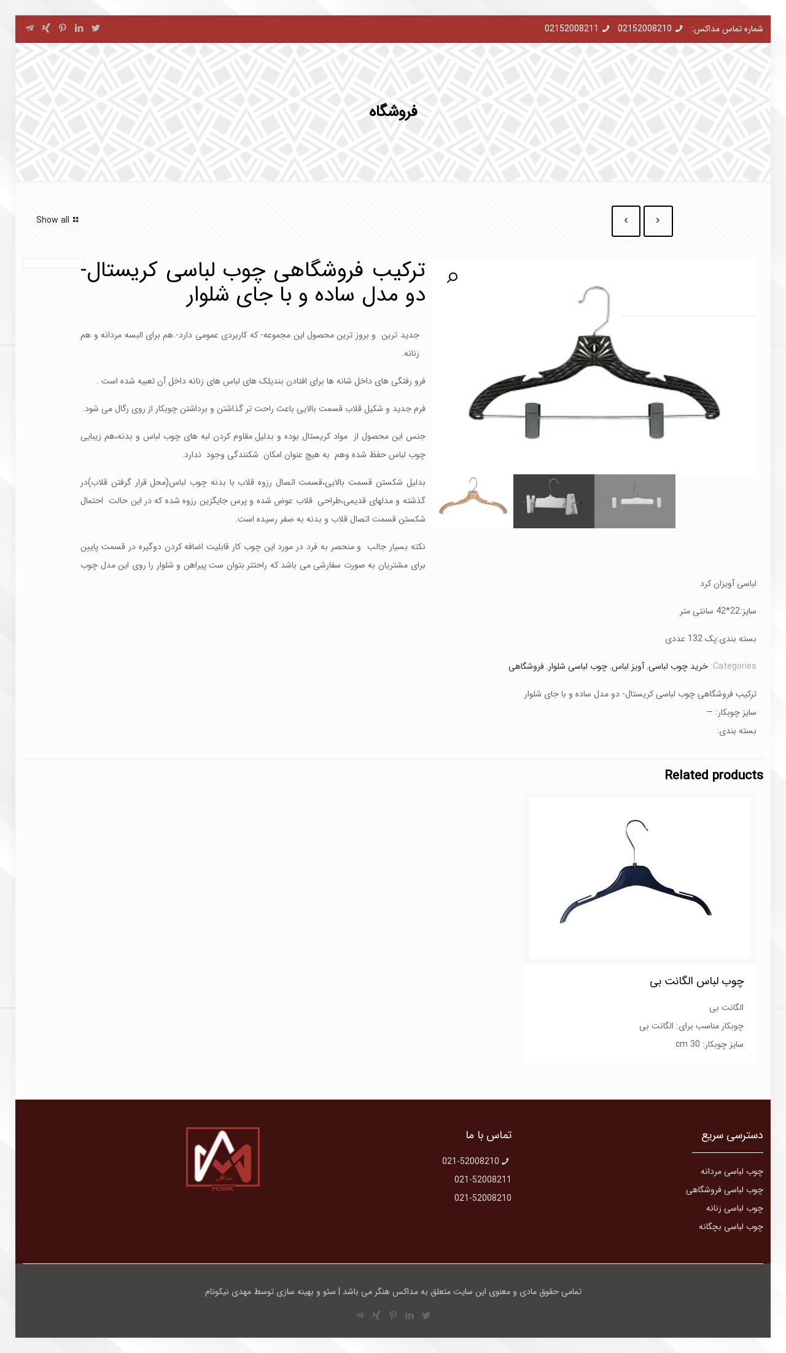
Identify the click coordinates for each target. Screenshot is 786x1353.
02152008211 (572, 29)
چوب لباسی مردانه (732, 1171)
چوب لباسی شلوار (577, 666)
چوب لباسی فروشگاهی (724, 1190)
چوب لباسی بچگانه (731, 1226)
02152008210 (645, 29)
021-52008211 (483, 1180)
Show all (59, 220)
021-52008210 (470, 1161)
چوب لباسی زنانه (734, 1208)
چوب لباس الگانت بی (697, 981)
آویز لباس (628, 666)
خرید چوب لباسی (678, 666)
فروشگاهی (526, 666)
